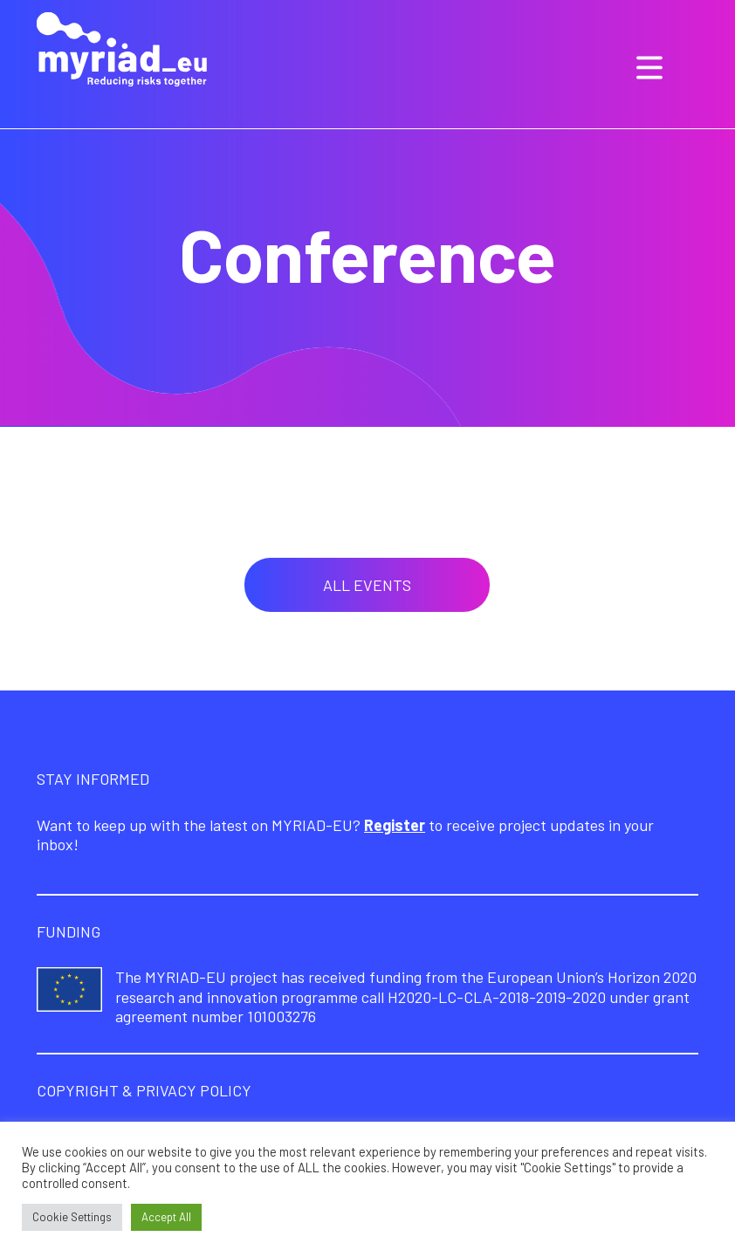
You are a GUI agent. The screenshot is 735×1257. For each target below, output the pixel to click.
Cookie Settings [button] (72, 1217)
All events (367, 584)
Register (394, 825)
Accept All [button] (166, 1217)
